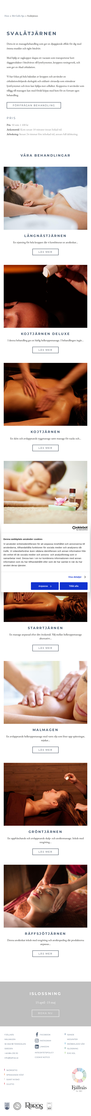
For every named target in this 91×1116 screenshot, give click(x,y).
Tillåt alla (74, 586)
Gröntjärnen (46, 832)
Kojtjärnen (45, 432)
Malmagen (45, 730)
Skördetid (11, 1070)
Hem (6, 15)
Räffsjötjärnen (45, 934)
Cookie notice (42, 1057)
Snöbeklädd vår (76, 1044)
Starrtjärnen (45, 628)
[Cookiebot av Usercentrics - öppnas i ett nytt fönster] (75, 528)
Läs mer (45, 252)
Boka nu (45, 1013)
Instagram (45, 1041)
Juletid (10, 1084)
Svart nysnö (12, 1079)
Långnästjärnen (45, 236)
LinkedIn (44, 1046)
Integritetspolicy (44, 1052)
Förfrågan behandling (34, 105)
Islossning (72, 1048)
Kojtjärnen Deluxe (45, 334)
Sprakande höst (15, 1075)
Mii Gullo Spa (18, 15)
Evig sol (71, 1053)
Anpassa (45, 586)
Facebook (45, 1035)
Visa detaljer (74, 577)
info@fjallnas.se (11, 1058)
